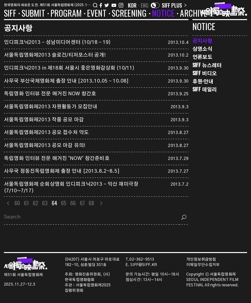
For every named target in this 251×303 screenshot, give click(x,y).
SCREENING (129, 14)
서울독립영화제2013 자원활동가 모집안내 (50, 106)
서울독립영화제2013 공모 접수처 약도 (46, 132)
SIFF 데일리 (204, 89)
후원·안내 (202, 81)
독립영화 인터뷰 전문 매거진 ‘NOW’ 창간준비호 (57, 158)
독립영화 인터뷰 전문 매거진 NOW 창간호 (50, 93)
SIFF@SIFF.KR (143, 265)
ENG (145, 5)
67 (82, 203)
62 (35, 203)
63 (45, 203)
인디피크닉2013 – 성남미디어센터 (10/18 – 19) (57, 42)
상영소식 (202, 49)
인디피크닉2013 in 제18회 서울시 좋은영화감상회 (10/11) (69, 68)
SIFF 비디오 (204, 73)
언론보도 (202, 57)
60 (17, 203)
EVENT (96, 14)
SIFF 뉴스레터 (207, 65)
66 (73, 203)
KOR (132, 5)
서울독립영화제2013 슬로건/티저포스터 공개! (55, 55)
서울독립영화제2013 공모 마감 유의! (45, 145)
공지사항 (202, 40)
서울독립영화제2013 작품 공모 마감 (44, 119)
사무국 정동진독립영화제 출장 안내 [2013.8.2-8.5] (62, 171)
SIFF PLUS (174, 5)
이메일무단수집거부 (203, 265)
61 (26, 203)
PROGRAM (66, 14)
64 (54, 203)
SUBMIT (33, 14)
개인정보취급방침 (201, 259)
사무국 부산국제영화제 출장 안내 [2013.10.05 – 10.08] (66, 81)
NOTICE (163, 14)
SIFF (10, 14)
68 (91, 203)
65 (63, 203)
